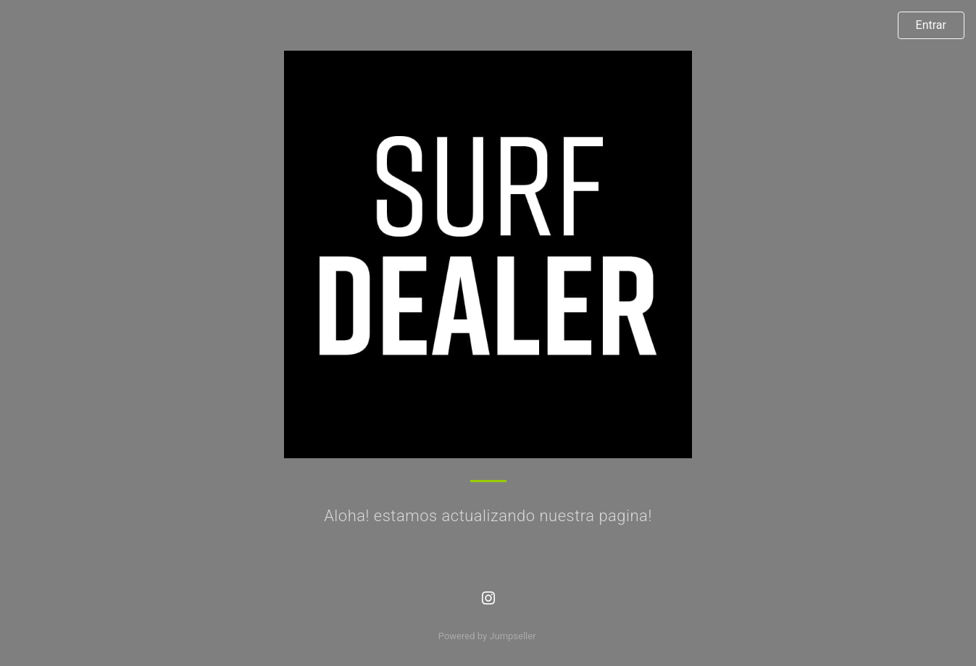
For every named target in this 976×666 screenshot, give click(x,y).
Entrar (931, 25)
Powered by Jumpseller (486, 636)
